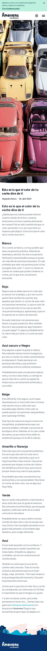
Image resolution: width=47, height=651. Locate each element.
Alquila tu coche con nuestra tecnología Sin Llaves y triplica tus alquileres (21, 6)
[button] (44, 5)
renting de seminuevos (22, 605)
